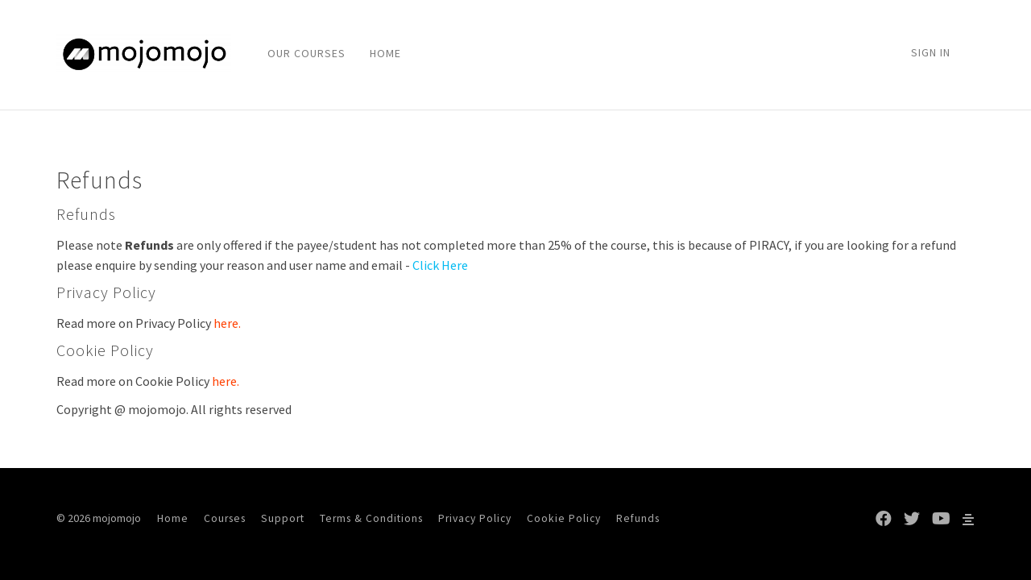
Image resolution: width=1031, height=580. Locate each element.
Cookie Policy (564, 518)
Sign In (930, 52)
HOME (385, 53)
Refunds (638, 518)
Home (172, 518)
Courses (225, 518)
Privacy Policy (474, 518)
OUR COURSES (306, 53)
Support (282, 518)
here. (227, 323)
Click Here (440, 265)
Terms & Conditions (371, 518)
